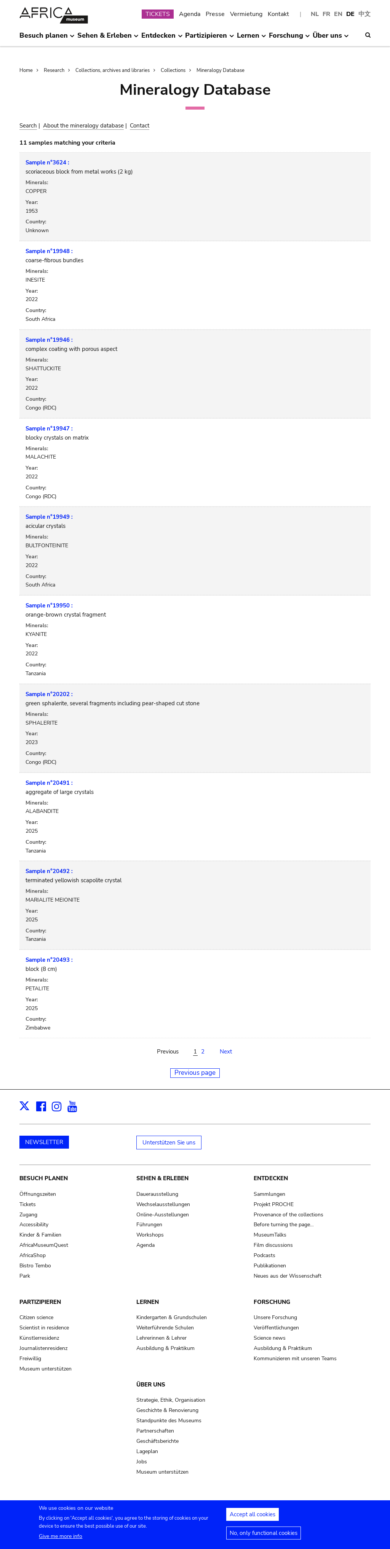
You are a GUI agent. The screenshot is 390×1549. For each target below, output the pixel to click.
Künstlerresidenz (39, 1338)
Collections (173, 70)
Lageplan (147, 1451)
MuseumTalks (270, 1234)
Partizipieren (40, 1302)
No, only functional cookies (263, 1535)
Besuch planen (43, 1178)
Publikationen (270, 1265)
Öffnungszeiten (37, 1194)
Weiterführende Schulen (165, 1327)
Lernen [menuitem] (251, 38)
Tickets (27, 1204)
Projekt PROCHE (274, 1204)
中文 (364, 14)
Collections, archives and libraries (112, 70)
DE (350, 14)
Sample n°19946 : (49, 340)
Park (24, 1276)
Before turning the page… (284, 1224)
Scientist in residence (44, 1327)
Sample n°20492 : (49, 871)
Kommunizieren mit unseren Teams (295, 1358)
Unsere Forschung (275, 1317)
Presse (215, 14)
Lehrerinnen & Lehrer (161, 1338)
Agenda (189, 14)
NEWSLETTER (44, 1142)
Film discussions (273, 1245)
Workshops (150, 1234)
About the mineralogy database (83, 125)
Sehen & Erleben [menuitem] (108, 38)
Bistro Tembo (35, 1265)
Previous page (195, 1072)
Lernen (147, 1302)
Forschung (272, 1302)
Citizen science (36, 1317)
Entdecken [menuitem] (161, 38)
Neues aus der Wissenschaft (287, 1276)
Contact (139, 125)
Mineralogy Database (221, 70)
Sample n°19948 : (49, 251)
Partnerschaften (155, 1430)
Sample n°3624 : (47, 162)
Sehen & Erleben (162, 1178)
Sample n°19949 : (49, 517)
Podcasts (264, 1255)
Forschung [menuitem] (289, 38)
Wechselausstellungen (163, 1204)
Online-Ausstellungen (162, 1214)
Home (26, 70)
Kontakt (278, 14)
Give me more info (60, 1538)
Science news (270, 1338)
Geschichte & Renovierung (167, 1410)
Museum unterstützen (45, 1368)
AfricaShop (32, 1255)
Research (54, 70)
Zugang (28, 1214)
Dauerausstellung (157, 1194)
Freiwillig (30, 1358)
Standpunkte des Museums (168, 1420)
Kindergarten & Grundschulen (171, 1317)
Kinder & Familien (40, 1234)
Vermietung (246, 14)
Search (28, 125)
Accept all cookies (252, 1516)
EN (338, 14)
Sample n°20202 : (49, 694)
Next (226, 1051)
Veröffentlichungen (276, 1327)
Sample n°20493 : (49, 960)
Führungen (149, 1224)
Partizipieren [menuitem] (209, 38)
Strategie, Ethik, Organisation (170, 1400)
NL (315, 14)
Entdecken (271, 1178)
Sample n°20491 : (49, 783)
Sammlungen (269, 1194)
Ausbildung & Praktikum (165, 1348)
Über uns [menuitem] (331, 38)
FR (326, 14)
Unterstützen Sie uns (168, 1142)
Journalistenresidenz (43, 1348)
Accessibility (33, 1224)
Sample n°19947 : (49, 428)
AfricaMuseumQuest (43, 1245)
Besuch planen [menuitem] (47, 38)
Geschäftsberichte (157, 1441)
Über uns (150, 1384)
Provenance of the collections (288, 1214)
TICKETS (157, 14)
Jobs (141, 1461)
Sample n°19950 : (49, 605)
